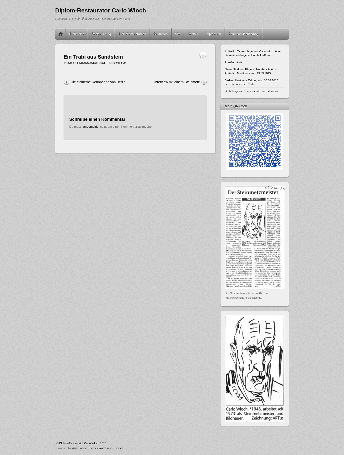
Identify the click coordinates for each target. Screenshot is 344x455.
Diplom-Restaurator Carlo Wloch (79, 443)
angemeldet (91, 126)
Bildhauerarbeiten (87, 62)
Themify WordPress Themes (105, 448)
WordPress (79, 448)
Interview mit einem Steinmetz (177, 82)
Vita (177, 34)
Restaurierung (101, 34)
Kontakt (193, 34)
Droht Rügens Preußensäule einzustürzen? (251, 91)
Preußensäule (233, 62)
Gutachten (160, 34)
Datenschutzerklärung (243, 34)
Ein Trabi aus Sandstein (93, 57)
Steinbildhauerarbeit (132, 34)
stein (117, 62)
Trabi (102, 62)
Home (60, 33)
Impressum (213, 34)
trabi (123, 62)
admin (71, 62)
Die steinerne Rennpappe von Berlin (98, 82)
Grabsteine (76, 34)
